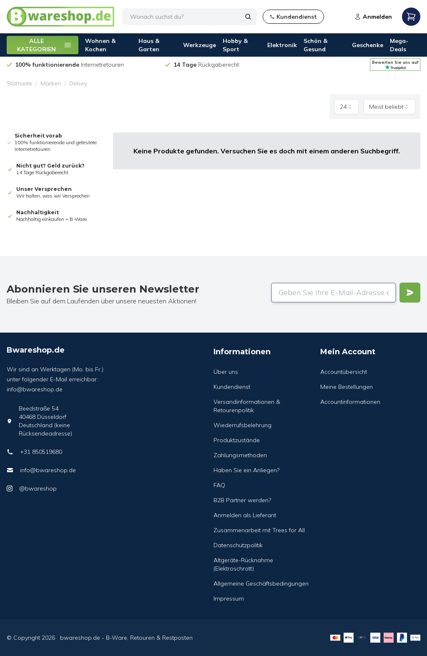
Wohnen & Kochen (100, 45)
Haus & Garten (148, 45)
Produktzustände (237, 440)
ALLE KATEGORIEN (44, 45)
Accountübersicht (343, 372)
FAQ (219, 485)
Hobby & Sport (235, 45)
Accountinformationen (350, 402)
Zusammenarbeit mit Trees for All (259, 530)
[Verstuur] (409, 293)
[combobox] (346, 106)
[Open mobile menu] (411, 17)
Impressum (229, 598)
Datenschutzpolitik (238, 545)
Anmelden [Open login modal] (373, 16)
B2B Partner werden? (242, 500)
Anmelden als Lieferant (245, 515)
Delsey (78, 83)
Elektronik (282, 45)
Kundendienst (232, 387)
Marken (50, 83)
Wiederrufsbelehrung (242, 425)
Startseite (19, 83)
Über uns (226, 372)
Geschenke (367, 45)
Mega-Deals (399, 45)
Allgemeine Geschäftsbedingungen (261, 583)
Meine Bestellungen (346, 387)
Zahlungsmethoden (240, 455)
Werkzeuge (199, 45)
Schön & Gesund (315, 45)
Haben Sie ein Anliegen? (246, 470)
